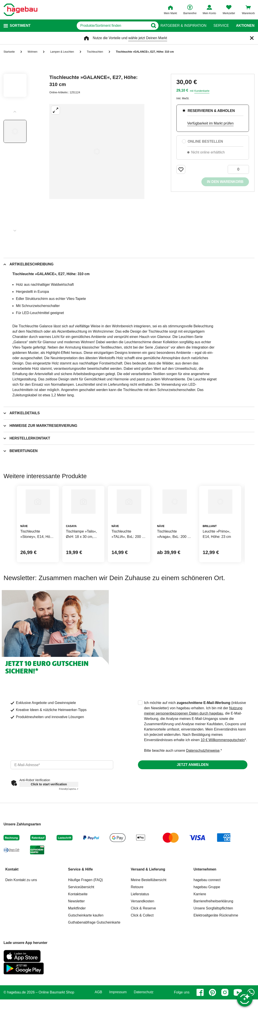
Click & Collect (142, 946)
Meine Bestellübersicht (148, 910)
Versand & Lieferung (148, 900)
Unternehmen (204, 900)
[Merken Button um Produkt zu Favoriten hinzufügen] (180, 169)
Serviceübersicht (81, 917)
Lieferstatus (140, 924)
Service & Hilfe (80, 900)
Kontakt (12, 900)
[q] (101, 25)
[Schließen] (251, 38)
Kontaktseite (78, 924)
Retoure (137, 917)
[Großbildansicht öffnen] (96, 151)
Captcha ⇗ (68, 819)
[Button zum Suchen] (152, 25)
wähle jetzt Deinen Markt (147, 38)
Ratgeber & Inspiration (183, 25)
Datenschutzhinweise (203, 781)
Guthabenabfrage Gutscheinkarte (94, 953)
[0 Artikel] (238, 169)
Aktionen (245, 25)
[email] (62, 795)
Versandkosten (142, 932)
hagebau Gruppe (206, 917)
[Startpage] (20, 10)
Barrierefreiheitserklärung (213, 932)
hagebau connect (207, 910)
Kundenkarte (201, 90)
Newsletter (76, 932)
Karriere (199, 924)
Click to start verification (49, 815)
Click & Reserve (143, 939)
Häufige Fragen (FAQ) (85, 910)
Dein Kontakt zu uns (21, 910)
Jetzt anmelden (192, 795)
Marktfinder (77, 939)
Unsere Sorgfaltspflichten (213, 939)
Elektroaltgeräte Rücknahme (215, 946)
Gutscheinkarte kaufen (85, 946)
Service (221, 25)
